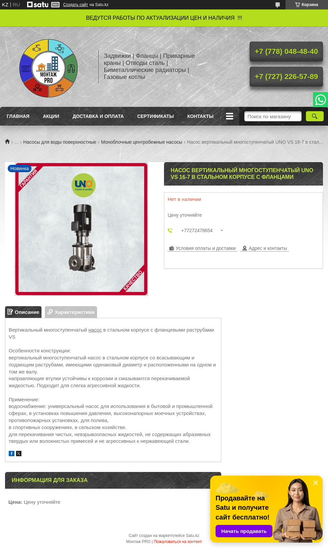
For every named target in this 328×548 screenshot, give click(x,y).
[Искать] (315, 116)
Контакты (200, 116)
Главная (18, 116)
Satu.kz (192, 535)
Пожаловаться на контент (178, 541)
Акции (51, 116)
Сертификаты (155, 116)
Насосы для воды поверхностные (59, 142)
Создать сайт (75, 4)
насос (95, 330)
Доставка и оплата (98, 116)
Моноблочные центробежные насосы (141, 142)
